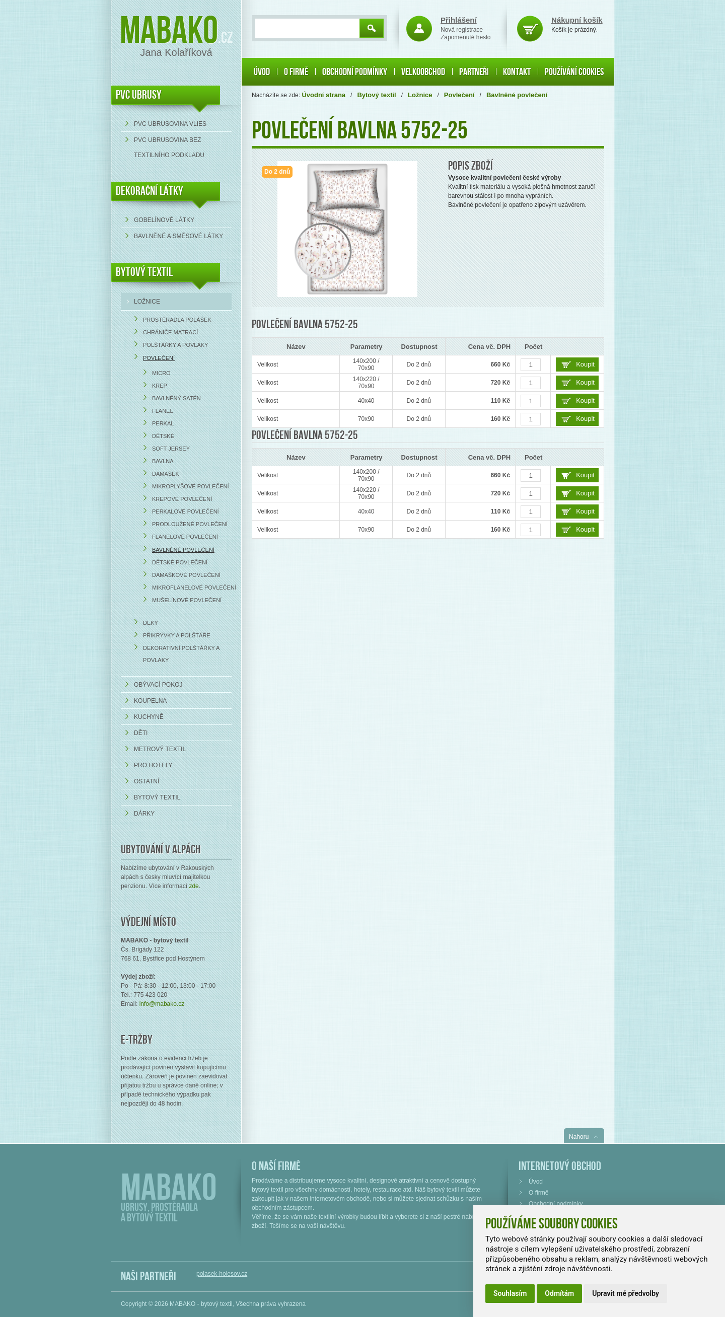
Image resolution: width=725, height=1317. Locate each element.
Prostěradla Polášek (177, 320)
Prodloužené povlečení (190, 524)
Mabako (169, 31)
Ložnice (147, 301)
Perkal (163, 423)
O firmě (296, 72)
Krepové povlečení (182, 499)
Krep (159, 386)
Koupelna (150, 700)
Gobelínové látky (164, 220)
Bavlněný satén (176, 398)
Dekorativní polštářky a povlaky (181, 654)
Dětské (163, 436)
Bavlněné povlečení (183, 550)
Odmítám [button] (559, 1293)
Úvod (262, 72)
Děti (141, 733)
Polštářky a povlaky (175, 345)
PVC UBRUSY (139, 95)
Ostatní (146, 781)
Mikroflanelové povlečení (194, 587)
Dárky (144, 813)
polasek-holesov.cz (221, 1273)
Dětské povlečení (179, 562)
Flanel (162, 411)
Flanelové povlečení (185, 537)
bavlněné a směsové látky (178, 236)
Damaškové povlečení (186, 575)
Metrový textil (160, 749)
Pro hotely (153, 765)
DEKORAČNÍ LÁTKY (149, 191)
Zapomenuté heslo (465, 37)
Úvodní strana (323, 95)
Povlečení (159, 358)
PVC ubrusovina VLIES (170, 123)
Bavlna (163, 461)
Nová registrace (462, 29)
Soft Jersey (171, 449)
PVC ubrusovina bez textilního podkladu (169, 147)
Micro (161, 373)
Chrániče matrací (170, 332)
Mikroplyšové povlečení (190, 486)
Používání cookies (574, 72)
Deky (150, 623)
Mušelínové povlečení (187, 600)
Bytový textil (144, 272)
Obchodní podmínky (354, 72)
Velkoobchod (423, 72)
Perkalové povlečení (185, 511)
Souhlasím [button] (510, 1293)
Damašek (165, 474)
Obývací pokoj (158, 684)
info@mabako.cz (162, 1003)
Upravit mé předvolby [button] (625, 1293)
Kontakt (517, 72)
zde (193, 886)
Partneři (474, 72)
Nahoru (579, 1136)
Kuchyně (149, 716)
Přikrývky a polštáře (176, 635)
